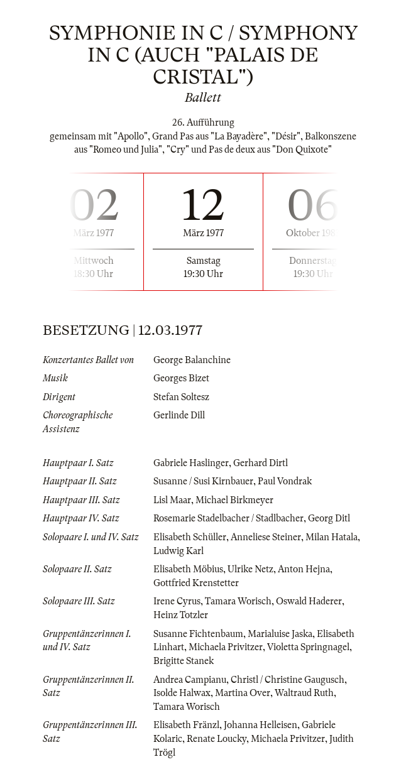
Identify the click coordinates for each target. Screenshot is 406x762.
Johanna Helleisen (260, 725)
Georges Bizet (181, 378)
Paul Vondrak (285, 481)
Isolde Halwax (182, 693)
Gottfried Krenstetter (196, 583)
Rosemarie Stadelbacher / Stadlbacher (228, 518)
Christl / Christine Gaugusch (287, 680)
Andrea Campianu (189, 680)
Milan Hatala (331, 537)
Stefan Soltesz (181, 397)
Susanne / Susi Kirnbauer (203, 481)
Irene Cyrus (176, 601)
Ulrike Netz (250, 569)
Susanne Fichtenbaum (198, 634)
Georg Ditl (329, 518)
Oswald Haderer (309, 601)
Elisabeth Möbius (188, 569)
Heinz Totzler (180, 615)
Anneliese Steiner (266, 537)
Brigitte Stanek (183, 661)
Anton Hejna (304, 569)
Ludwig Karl (178, 551)
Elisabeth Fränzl (186, 725)
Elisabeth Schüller (189, 537)
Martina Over (242, 693)
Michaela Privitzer (226, 647)
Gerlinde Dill (179, 415)
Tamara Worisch (238, 601)
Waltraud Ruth (304, 693)
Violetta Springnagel (308, 647)
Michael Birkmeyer (234, 500)
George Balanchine (192, 360)
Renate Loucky (216, 739)
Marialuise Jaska (280, 634)
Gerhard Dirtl (260, 463)
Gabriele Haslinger (191, 463)
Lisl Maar (172, 500)
